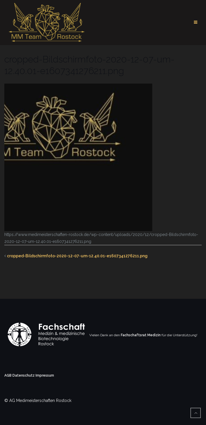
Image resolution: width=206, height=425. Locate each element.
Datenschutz (23, 375)
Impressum (45, 375)
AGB (8, 375)
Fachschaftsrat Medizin (141, 335)
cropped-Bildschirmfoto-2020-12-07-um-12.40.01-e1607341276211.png (77, 256)
